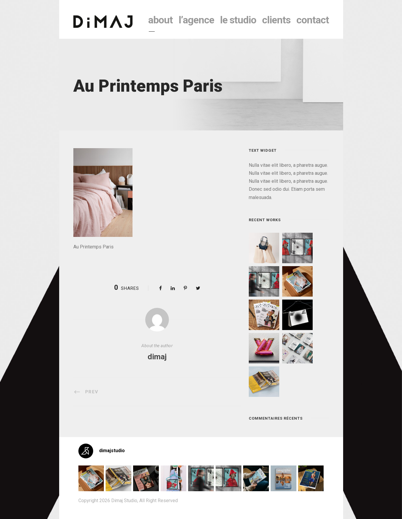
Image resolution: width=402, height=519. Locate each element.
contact (312, 20)
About (160, 20)
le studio (238, 20)
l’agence (196, 20)
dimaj (157, 356)
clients (276, 20)
